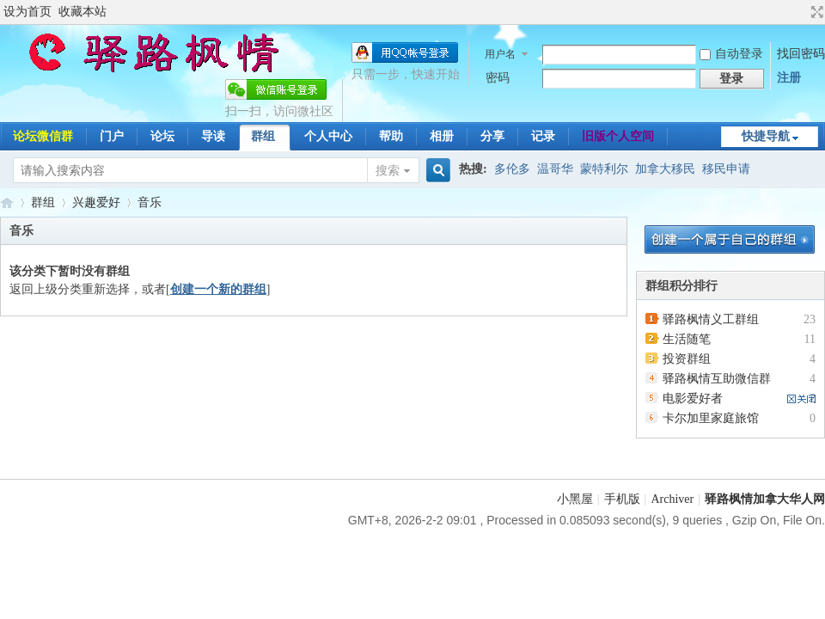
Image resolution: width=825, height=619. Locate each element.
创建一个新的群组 (218, 289)
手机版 (622, 499)
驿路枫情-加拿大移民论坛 (7, 202)
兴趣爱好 (96, 202)
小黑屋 (575, 499)
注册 (789, 77)
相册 (442, 136)
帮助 (391, 136)
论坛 (162, 136)
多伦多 (512, 168)
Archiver (672, 499)
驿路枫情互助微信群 (717, 378)
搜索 (388, 170)
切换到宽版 (815, 12)
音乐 (150, 202)
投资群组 (687, 358)
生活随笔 (687, 339)
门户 (112, 136)
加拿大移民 (665, 168)
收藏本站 (82, 11)
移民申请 (726, 168)
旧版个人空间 (618, 136)
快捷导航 (766, 136)
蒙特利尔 (604, 168)
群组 (263, 136)
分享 (492, 136)
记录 (543, 136)
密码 (498, 77)
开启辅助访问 (801, 12)
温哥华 (555, 168)
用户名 (500, 54)
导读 (213, 136)
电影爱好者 (693, 398)
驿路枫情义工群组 (711, 319)
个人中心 (328, 136)
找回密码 (801, 53)
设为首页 (27, 11)
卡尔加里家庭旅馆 (711, 418)
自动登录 (731, 53)
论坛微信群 (43, 136)
